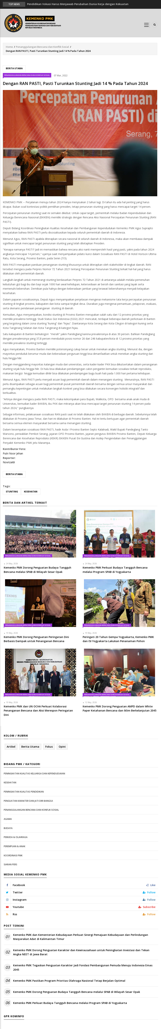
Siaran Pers (10, 864)
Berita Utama (14, 68)
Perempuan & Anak (14, 846)
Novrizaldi (9, 462)
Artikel (11, 746)
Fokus (49, 746)
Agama (8, 819)
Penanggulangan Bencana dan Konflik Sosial (42, 46)
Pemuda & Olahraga (15, 837)
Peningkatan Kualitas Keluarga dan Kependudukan (34, 773)
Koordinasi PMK (13, 855)
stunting (12, 491)
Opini (62, 746)
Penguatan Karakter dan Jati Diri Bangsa (28, 800)
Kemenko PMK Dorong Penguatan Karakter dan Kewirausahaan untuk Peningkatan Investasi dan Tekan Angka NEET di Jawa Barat (81, 952)
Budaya (8, 828)
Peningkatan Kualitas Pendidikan (24, 791)
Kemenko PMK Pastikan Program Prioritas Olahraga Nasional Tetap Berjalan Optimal (69, 980)
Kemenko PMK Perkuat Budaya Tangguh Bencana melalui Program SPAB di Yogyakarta (70, 1003)
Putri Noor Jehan (13, 453)
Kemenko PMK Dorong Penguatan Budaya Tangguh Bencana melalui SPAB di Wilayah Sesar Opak (76, 992)
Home (9, 46)
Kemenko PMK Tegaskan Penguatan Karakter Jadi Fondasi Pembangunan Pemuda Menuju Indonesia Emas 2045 (82, 967)
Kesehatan (30, 491)
